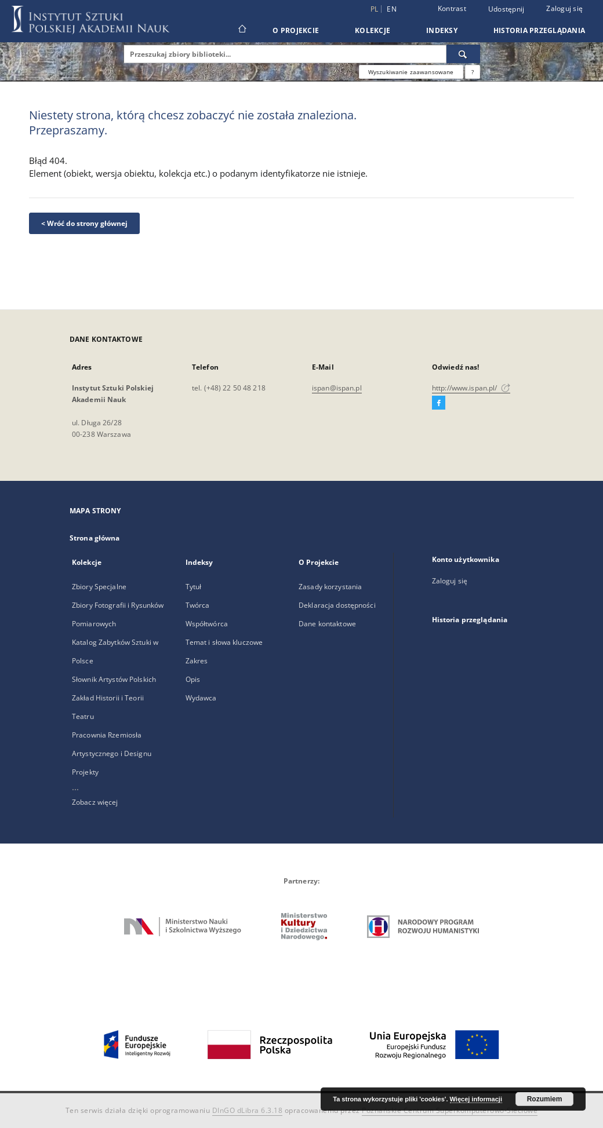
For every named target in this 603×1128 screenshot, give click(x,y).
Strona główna (95, 538)
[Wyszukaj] (463, 54)
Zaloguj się (564, 8)
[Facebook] (438, 403)
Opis (193, 679)
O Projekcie (296, 30)
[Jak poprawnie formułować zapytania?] (472, 72)
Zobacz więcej (95, 802)
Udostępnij (506, 9)
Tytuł (194, 587)
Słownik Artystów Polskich (114, 679)
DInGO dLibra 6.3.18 (247, 1110)
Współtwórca (207, 624)
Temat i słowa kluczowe (224, 642)
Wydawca (201, 698)
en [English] (392, 9)
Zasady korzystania (330, 587)
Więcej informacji (476, 1099)
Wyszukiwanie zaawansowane (411, 72)
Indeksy (441, 30)
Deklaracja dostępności (337, 605)
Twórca (198, 605)
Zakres (197, 661)
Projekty (85, 772)
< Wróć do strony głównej (84, 223)
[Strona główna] (241, 30)
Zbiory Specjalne (99, 587)
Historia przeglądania (539, 30)
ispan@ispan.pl (337, 388)
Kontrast (452, 8)
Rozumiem (544, 1099)
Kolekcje (372, 30)
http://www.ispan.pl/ (471, 388)
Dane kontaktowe (327, 624)
